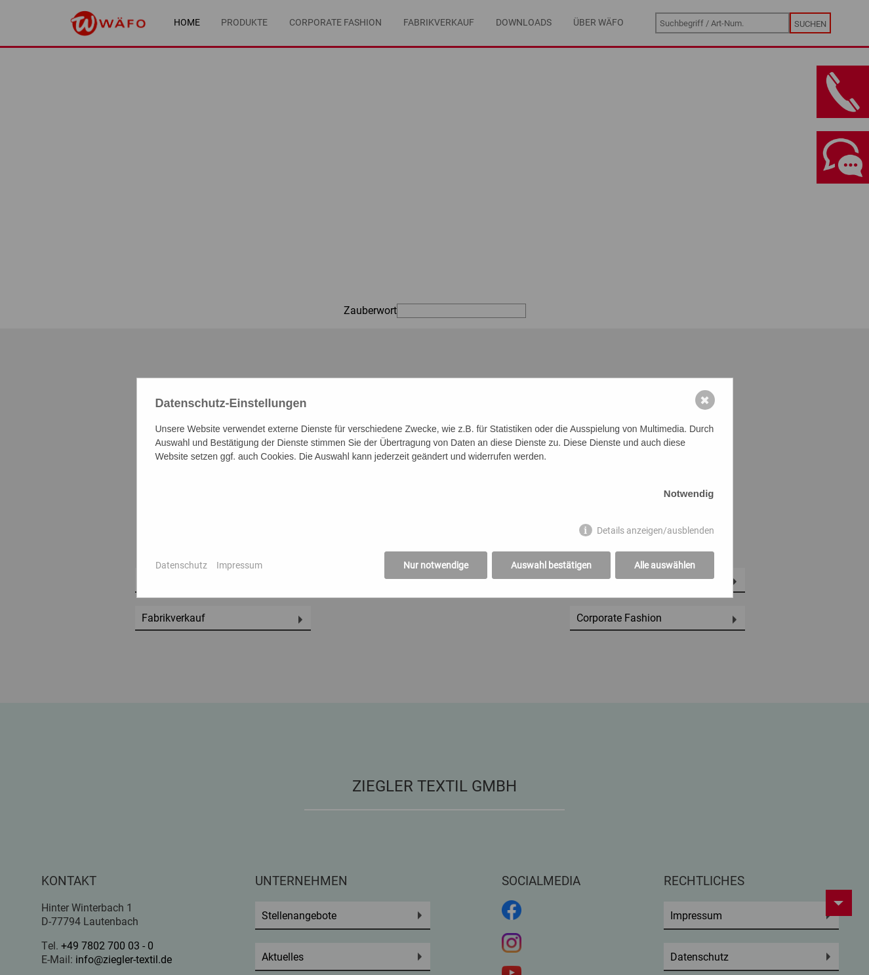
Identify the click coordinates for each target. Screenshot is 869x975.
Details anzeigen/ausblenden (655, 530)
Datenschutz (181, 565)
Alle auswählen (664, 565)
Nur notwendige (435, 565)
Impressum (239, 565)
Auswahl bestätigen (551, 565)
